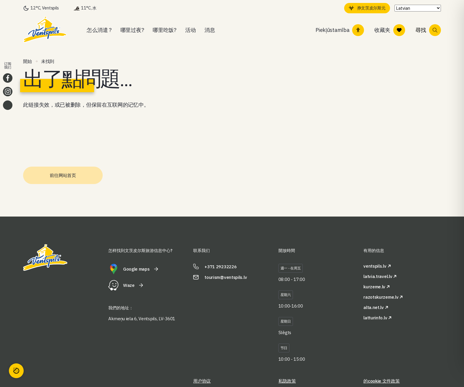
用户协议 (202, 381)
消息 (209, 30)
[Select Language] (416, 8)
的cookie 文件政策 (381, 381)
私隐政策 (287, 381)
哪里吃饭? (164, 30)
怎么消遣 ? (99, 30)
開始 (27, 61)
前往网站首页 (63, 175)
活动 (190, 30)
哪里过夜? (132, 30)
